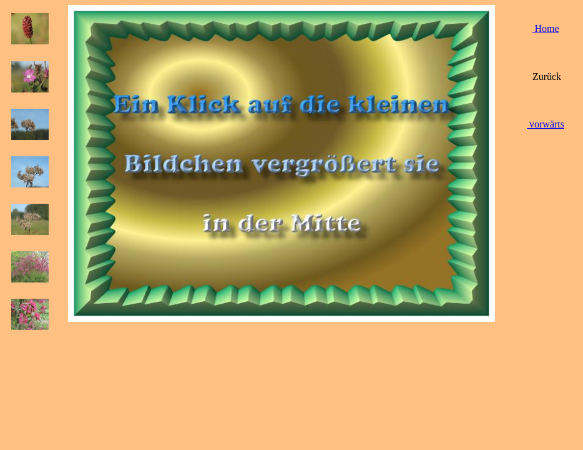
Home (545, 28)
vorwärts (545, 124)
